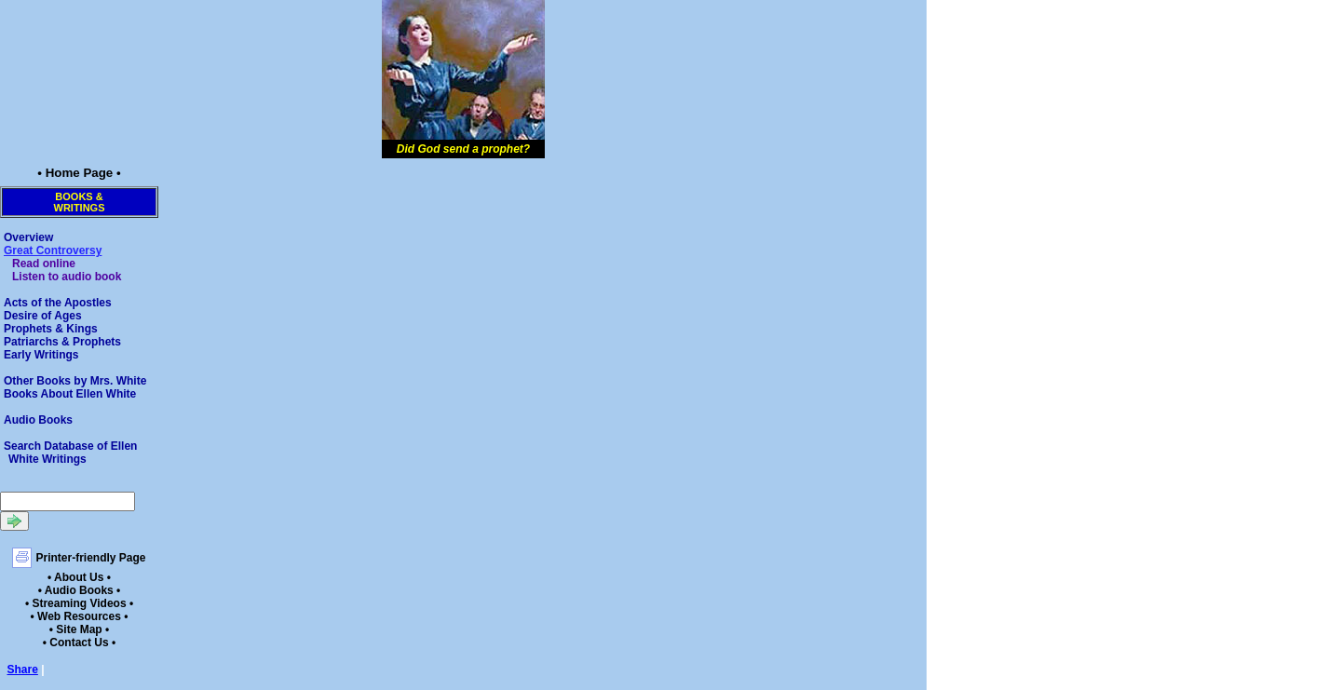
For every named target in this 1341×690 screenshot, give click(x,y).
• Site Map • (79, 629)
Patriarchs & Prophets (62, 341)
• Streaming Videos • (79, 603)
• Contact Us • (79, 642)
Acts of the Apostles (58, 302)
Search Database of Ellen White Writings (70, 453)
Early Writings (41, 354)
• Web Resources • (80, 616)
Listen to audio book (66, 276)
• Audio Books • (79, 590)
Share (22, 669)
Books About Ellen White (70, 393)
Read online (43, 263)
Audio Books (38, 419)
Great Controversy (53, 250)
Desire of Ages (43, 315)
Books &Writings (79, 202)
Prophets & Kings (51, 328)
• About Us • (79, 577)
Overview (28, 237)
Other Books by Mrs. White (75, 380)
